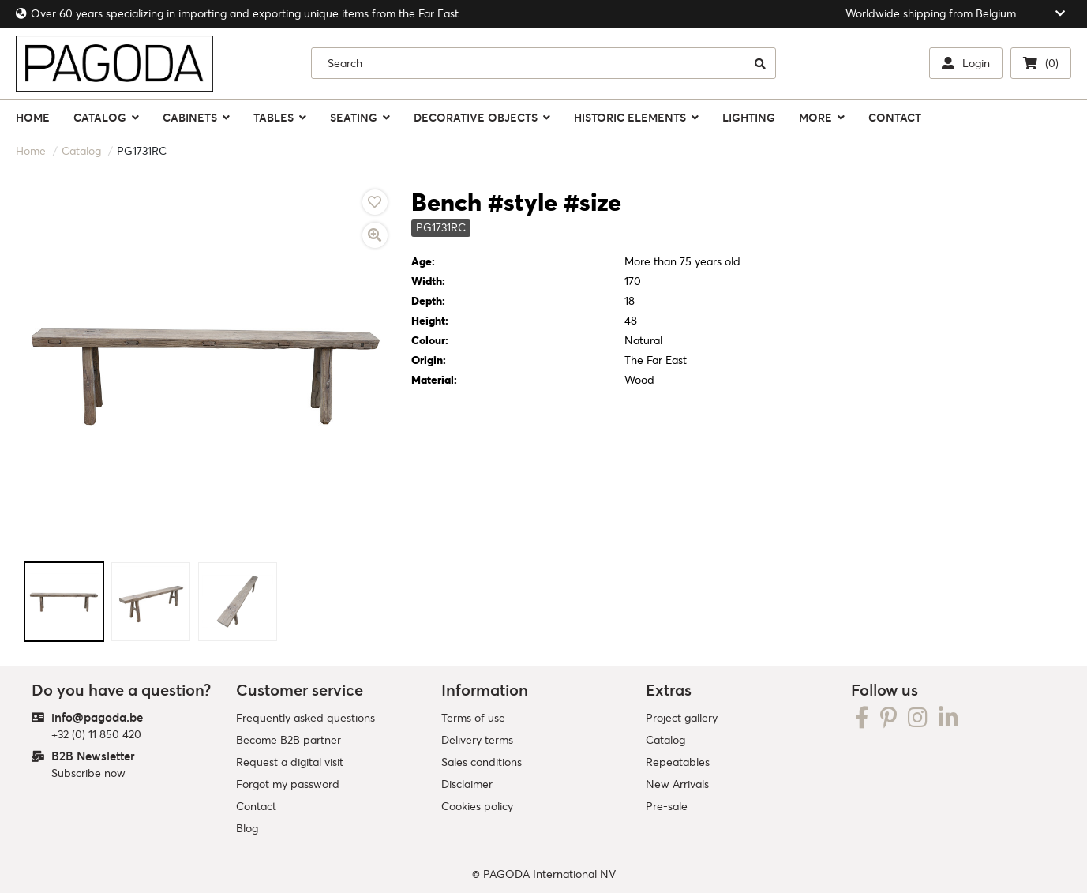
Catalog (81, 151)
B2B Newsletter (93, 756)
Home (31, 151)
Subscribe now (88, 773)
